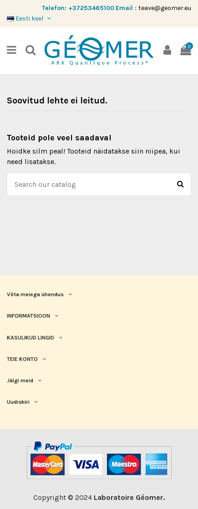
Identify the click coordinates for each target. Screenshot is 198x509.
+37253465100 (91, 8)
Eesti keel (30, 18)
